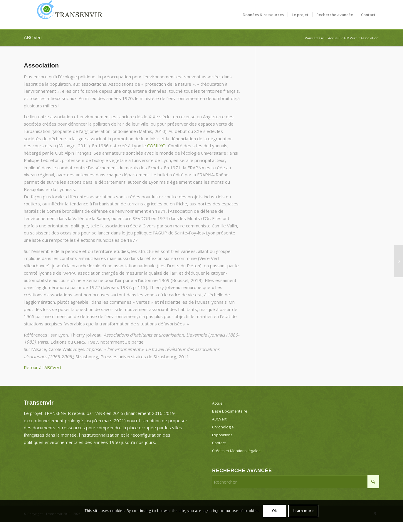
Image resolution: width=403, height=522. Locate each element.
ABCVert (33, 37)
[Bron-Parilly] (398, 261)
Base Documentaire (229, 411)
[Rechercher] (295, 481)
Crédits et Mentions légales (236, 450)
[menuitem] (263, 14)
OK (274, 510)
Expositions (222, 434)
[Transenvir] (68, 14)
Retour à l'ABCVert (42, 367)
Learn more (303, 510)
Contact (219, 442)
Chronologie (223, 427)
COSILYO (156, 145)
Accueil (218, 403)
